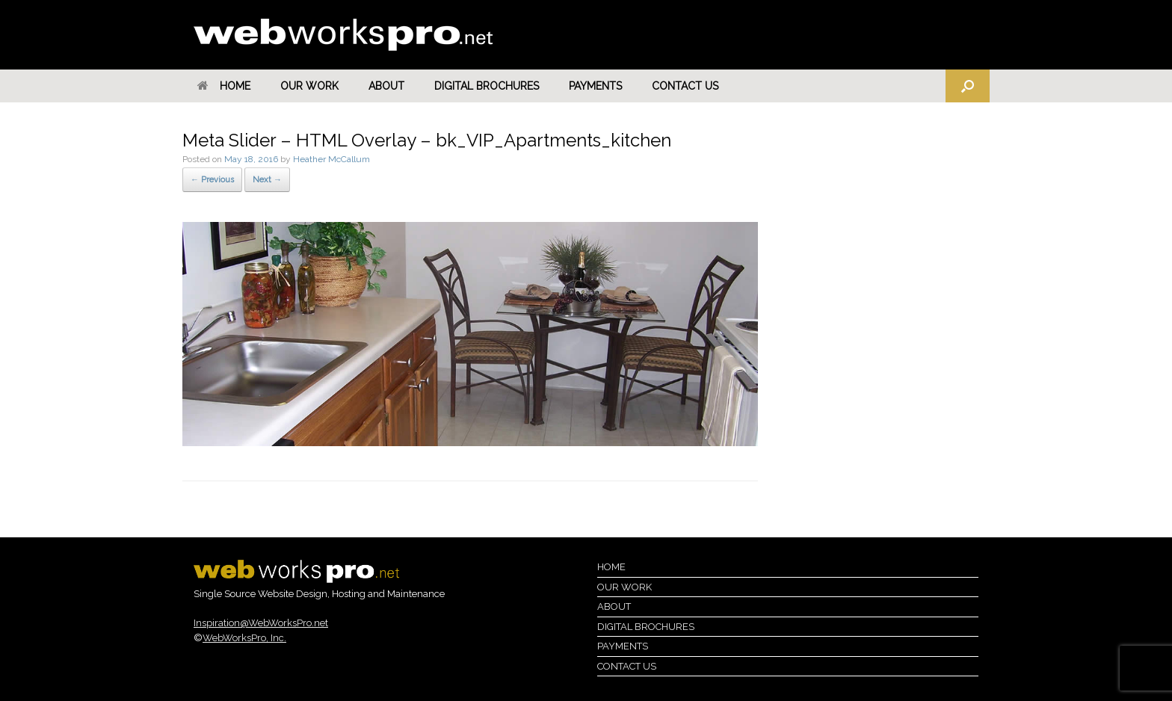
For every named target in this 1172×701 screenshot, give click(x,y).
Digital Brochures (486, 86)
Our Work (309, 86)
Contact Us (685, 86)
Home (223, 86)
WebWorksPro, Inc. (244, 637)
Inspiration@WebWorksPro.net (261, 623)
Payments (595, 86)
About (386, 86)
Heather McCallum (331, 159)
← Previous (212, 180)
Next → (267, 180)
